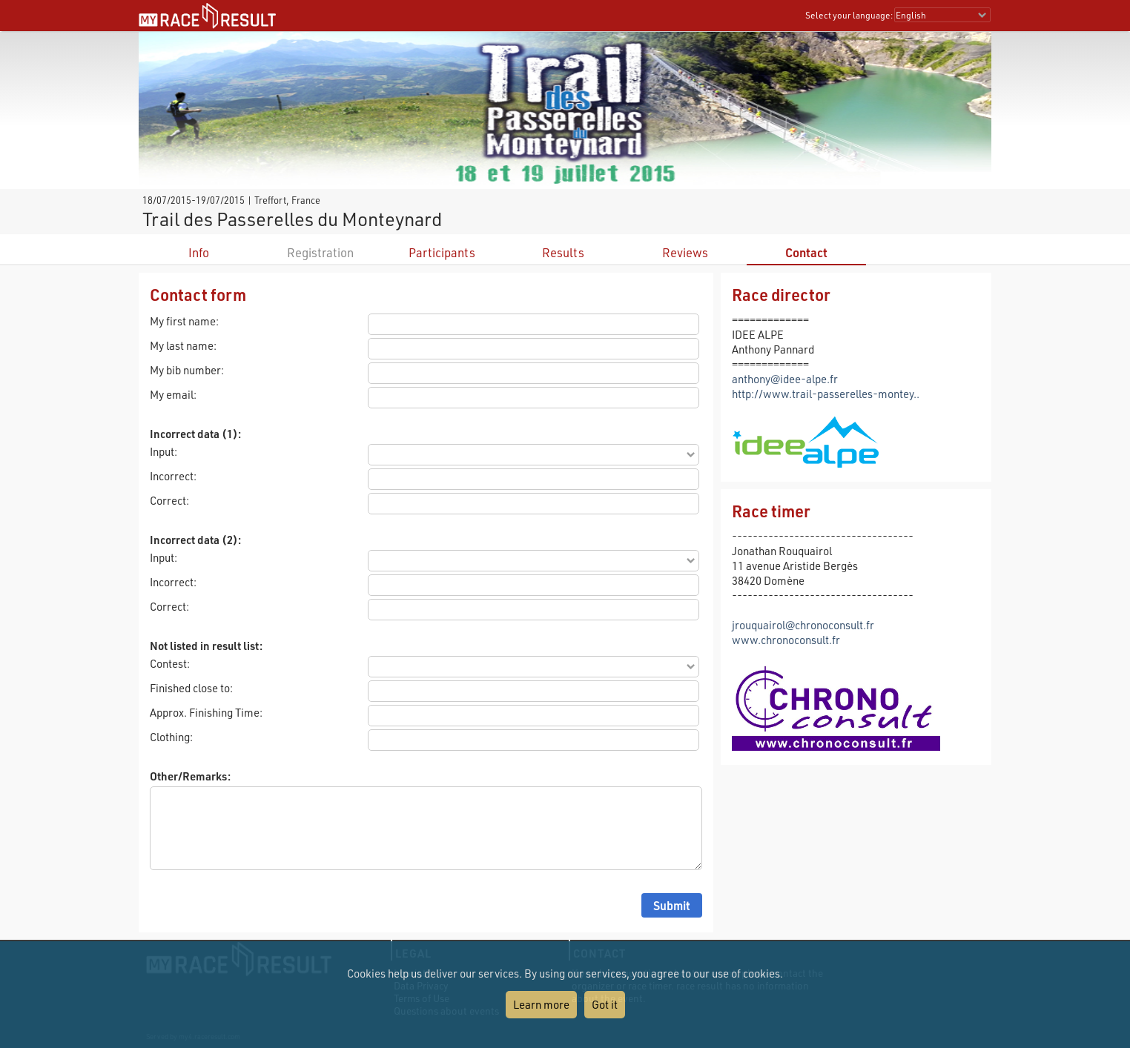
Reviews (685, 252)
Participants (442, 252)
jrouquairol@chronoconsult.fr (803, 624)
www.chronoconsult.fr (786, 639)
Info (198, 252)
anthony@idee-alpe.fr (785, 378)
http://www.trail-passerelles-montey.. (825, 393)
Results (563, 252)
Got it (605, 1004)
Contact (806, 252)
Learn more (541, 1004)
